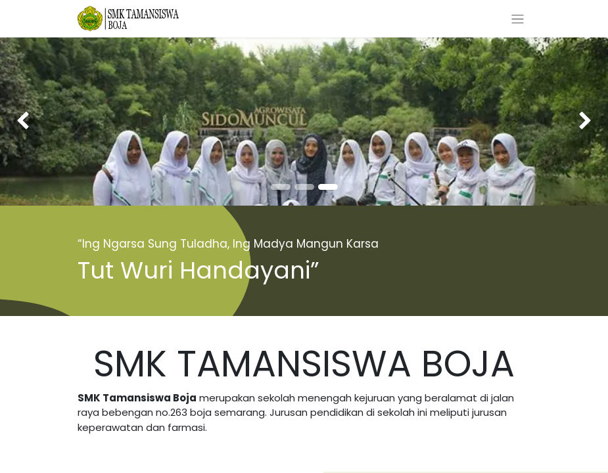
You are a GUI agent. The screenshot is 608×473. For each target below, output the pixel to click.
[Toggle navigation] (517, 18)
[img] (24, 121)
